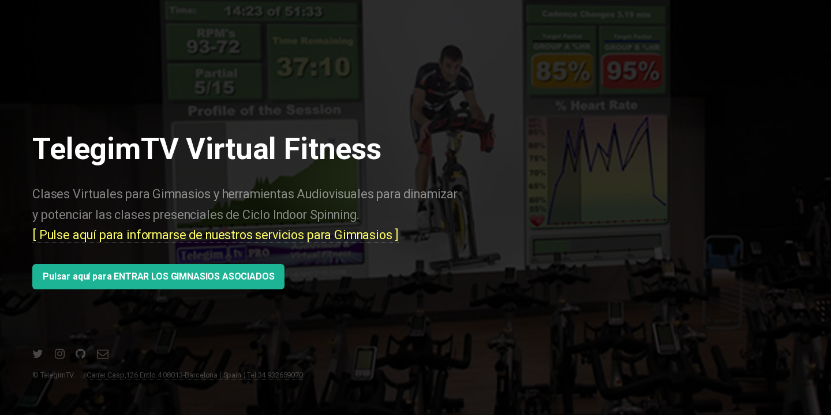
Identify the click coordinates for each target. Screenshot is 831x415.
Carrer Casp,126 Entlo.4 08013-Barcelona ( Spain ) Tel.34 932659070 (194, 375)
